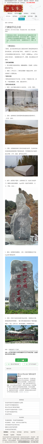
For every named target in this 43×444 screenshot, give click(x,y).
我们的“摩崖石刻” (15, 364)
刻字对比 (26, 432)
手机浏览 (18, 434)
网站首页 (10, 13)
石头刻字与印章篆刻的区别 (12, 405)
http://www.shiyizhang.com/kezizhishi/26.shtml (28, 351)
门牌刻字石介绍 (13, 27)
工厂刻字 (16, 349)
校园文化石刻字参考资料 (11, 427)
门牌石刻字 (11, 349)
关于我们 (33, 13)
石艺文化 (8, 16)
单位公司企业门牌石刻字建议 (12, 407)
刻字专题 (30, 16)
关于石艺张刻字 (32, 364)
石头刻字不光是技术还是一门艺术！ (14, 409)
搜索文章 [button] (21, 19)
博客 (36, 16)
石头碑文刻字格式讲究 (10, 429)
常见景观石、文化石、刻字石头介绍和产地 (15, 422)
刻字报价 (19, 432)
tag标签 (12, 434)
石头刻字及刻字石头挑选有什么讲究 (14, 402)
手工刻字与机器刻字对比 (11, 411)
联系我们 (26, 13)
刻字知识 (15, 16)
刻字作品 (18, 13)
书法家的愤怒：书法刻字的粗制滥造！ (14, 420)
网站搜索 (6, 434)
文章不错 (21, 360)
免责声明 (33, 432)
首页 (6, 22)
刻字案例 (23, 16)
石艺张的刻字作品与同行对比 (12, 424)
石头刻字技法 (8, 414)
